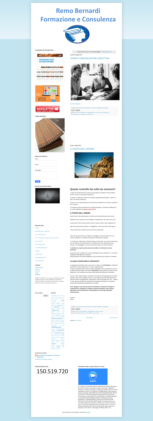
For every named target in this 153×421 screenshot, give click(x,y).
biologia (52, 305)
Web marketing (54, 298)
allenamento (53, 300)
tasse (63, 347)
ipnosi (52, 321)
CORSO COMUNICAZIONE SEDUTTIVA (89, 58)
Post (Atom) (78, 320)
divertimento (53, 313)
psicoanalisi (53, 338)
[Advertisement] (94, 130)
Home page (90, 317)
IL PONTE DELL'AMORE (82, 149)
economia (59, 313)
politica (62, 335)
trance (52, 348)
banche (62, 303)
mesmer (53, 329)
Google (37, 272)
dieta (63, 311)
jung (52, 323)
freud (63, 318)
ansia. (63, 302)
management (54, 325)
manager (62, 325)
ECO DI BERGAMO (40, 244)
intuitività (57, 320)
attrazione (84, 311)
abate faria (61, 298)
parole (63, 332)
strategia (53, 347)
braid (56, 305)
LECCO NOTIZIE (39, 260)
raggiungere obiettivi (60, 340)
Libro (56, 297)
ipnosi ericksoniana (104, 112)
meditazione (56, 327)
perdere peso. (54, 335)
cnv (86, 112)
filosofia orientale (56, 318)
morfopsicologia (54, 330)
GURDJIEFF (53, 295)
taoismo (58, 347)
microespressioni (75, 114)
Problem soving (61, 297)
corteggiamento (90, 112)
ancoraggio (81, 112)
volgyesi (58, 348)
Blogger (88, 412)
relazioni (53, 342)
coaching (57, 307)
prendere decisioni (55, 337)
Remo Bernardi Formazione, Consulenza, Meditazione (48, 356)
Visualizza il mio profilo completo (43, 359)
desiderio (58, 311)
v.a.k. (92, 114)
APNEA (37, 228)
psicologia (62, 338)
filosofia (62, 316)
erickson (62, 315)
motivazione (61, 330)
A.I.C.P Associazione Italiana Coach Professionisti (47, 238)
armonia (53, 303)
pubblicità (53, 340)
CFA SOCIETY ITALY (40, 234)
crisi (63, 310)
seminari (89, 114)
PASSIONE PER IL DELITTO (42, 231)
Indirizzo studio (39, 267)
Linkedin (37, 269)
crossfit (53, 311)
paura (101, 311)
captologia (59, 305)
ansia (80, 311)
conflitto (57, 308)
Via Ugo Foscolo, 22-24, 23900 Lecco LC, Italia (88, 313)
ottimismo (59, 332)
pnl (80, 114)
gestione (53, 320)
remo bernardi (60, 342)
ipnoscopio (62, 320)
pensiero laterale (59, 334)
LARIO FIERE (38, 254)
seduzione (83, 114)
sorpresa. (53, 345)
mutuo (52, 332)
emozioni (97, 112)
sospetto (58, 345)
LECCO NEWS (38, 241)
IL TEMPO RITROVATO (41, 247)
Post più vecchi (113, 317)
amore (77, 112)
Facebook (37, 271)
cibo (63, 305)
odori (55, 332)
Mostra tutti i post (106, 51)
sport (63, 345)
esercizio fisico (54, 316)
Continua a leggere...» (76, 103)
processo (62, 337)
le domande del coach (59, 323)
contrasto (62, 308)
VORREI (37, 251)
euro (59, 316)
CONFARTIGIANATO (40, 257)
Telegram (37, 274)
